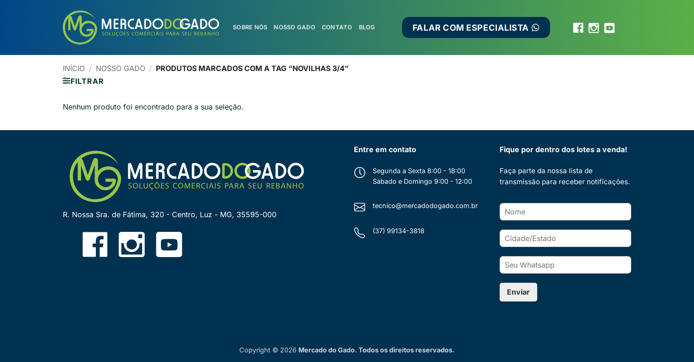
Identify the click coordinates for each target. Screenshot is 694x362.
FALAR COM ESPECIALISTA (476, 27)
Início (74, 68)
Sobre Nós (250, 27)
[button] (83, 81)
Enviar (518, 291)
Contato (337, 27)
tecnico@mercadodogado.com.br (425, 205)
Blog (367, 27)
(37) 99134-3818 (398, 231)
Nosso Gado (294, 27)
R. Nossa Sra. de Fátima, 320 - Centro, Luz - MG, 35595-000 (169, 214)
